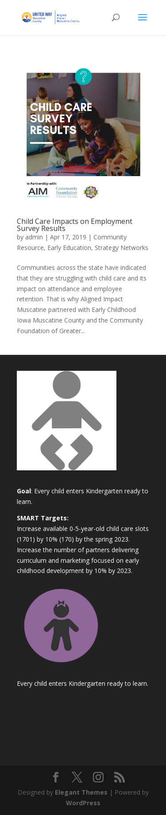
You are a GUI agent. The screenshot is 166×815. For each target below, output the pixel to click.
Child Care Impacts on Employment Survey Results (74, 224)
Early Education (69, 247)
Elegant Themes (81, 792)
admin (34, 237)
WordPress (83, 803)
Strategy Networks (121, 247)
